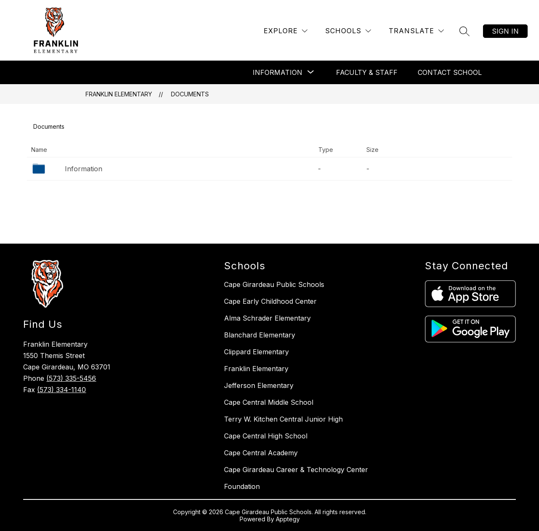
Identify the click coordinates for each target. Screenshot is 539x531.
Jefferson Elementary (259, 385)
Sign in (505, 31)
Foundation (242, 486)
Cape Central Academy (261, 453)
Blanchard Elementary (259, 335)
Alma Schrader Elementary (267, 318)
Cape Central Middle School (268, 402)
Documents (190, 94)
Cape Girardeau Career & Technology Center (296, 469)
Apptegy (288, 519)
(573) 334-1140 (61, 389)
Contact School (450, 72)
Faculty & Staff (367, 72)
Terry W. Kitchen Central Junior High (283, 419)
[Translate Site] (416, 31)
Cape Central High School (265, 436)
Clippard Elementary (256, 352)
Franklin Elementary (118, 94)
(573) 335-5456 (71, 378)
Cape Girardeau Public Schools (274, 284)
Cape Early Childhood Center (270, 301)
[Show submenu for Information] (277, 72)
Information (83, 169)
